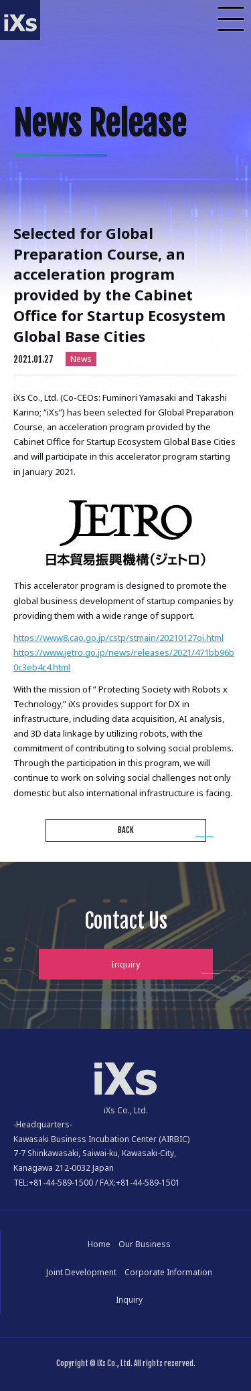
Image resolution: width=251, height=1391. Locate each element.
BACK (126, 830)
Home (99, 1244)
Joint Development (81, 1272)
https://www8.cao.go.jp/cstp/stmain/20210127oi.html (118, 638)
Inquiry (126, 964)
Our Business (144, 1244)
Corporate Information (168, 1272)
